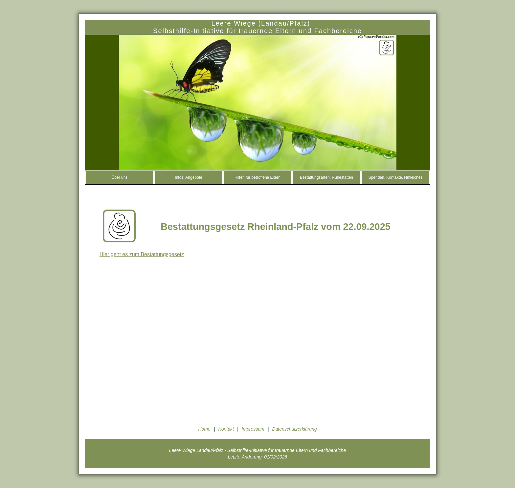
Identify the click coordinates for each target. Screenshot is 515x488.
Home (204, 429)
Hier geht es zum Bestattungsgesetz (142, 254)
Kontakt (226, 429)
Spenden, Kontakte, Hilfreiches (396, 177)
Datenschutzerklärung (294, 429)
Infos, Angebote (188, 177)
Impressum (253, 429)
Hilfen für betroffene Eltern (257, 177)
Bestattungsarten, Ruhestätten (326, 177)
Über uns (120, 177)
